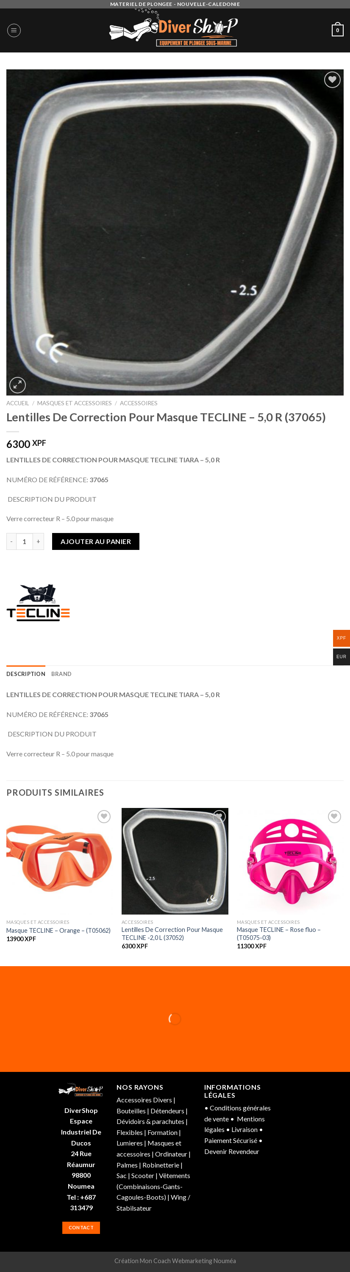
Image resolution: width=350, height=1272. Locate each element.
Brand (61, 673)
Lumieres (130, 1143)
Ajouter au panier (96, 541)
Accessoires (139, 403)
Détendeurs (167, 1111)
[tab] (25, 673)
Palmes (127, 1165)
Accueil (17, 403)
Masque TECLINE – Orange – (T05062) (58, 930)
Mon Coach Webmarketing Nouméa (188, 1260)
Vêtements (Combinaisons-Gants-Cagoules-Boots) (153, 1186)
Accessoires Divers (144, 1100)
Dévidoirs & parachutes (151, 1121)
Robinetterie (161, 1165)
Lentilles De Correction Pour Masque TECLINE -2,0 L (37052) (172, 933)
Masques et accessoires (74, 403)
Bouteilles (131, 1111)
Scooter (143, 1175)
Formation (162, 1132)
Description (25, 673)
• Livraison (242, 1129)
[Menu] (14, 30)
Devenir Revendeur (231, 1151)
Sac (122, 1175)
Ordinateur (171, 1154)
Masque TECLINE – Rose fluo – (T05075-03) (279, 933)
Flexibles (130, 1132)
